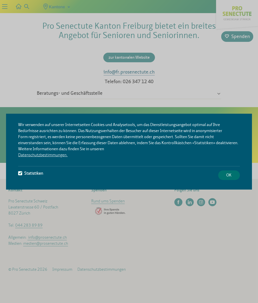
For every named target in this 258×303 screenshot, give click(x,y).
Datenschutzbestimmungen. (43, 155)
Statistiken (30, 173)
